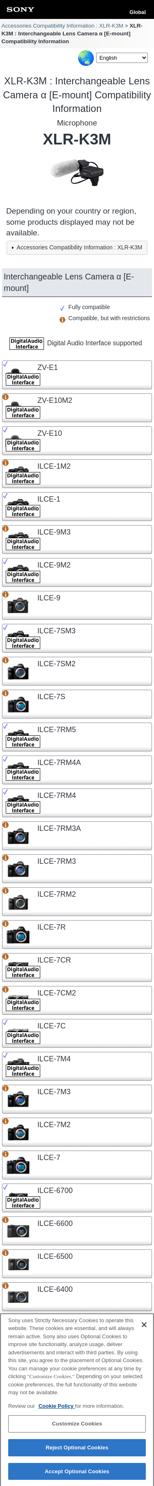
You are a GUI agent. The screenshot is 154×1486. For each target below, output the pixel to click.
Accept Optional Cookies (77, 1475)
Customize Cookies (77, 1428)
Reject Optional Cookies (77, 1451)
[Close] (144, 1328)
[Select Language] (122, 58)
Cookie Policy (57, 1410)
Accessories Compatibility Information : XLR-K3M (62, 26)
